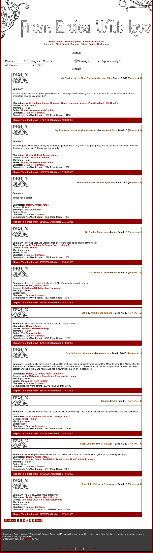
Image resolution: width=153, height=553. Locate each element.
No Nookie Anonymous (97, 232)
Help (78, 41)
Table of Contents (35, 112)
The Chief (111, 103)
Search (86, 41)
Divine (28, 539)
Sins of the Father (91, 484)
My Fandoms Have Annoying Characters (76, 130)
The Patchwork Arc (31, 333)
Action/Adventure (31, 376)
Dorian (45, 103)
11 (139, 353)
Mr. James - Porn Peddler (34, 381)
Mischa (83, 103)
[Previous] (10, 520)
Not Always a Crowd (99, 272)
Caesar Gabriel (34, 155)
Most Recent (62, 44)
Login (60, 41)
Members (69, 41)
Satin (84, 313)
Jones (56, 245)
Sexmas (105, 401)
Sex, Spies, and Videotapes (80, 353)
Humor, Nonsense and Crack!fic (38, 110)
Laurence (74, 103)
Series (92, 44)
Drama (37, 459)
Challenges (103, 44)
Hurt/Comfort (77, 459)
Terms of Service (66, 548)
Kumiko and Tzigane (101, 313)
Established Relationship (35, 288)
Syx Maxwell (105, 444)
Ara (115, 232)
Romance (55, 288)
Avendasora (104, 353)
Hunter (111, 182)
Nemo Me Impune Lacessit (90, 182)
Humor (33, 105)
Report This (19, 120)
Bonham (36, 103)
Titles (84, 44)
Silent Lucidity (87, 444)
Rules (79, 548)
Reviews (133, 78)
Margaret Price (104, 78)
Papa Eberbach (96, 103)
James (56, 103)
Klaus (64, 103)
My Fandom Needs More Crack (77, 78)
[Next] (39, 520)
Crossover (35, 157)
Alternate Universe (32, 499)
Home (52, 41)
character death (33, 209)
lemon (28, 331)
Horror (25, 207)
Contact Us (98, 41)
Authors (75, 44)
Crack (25, 105)
